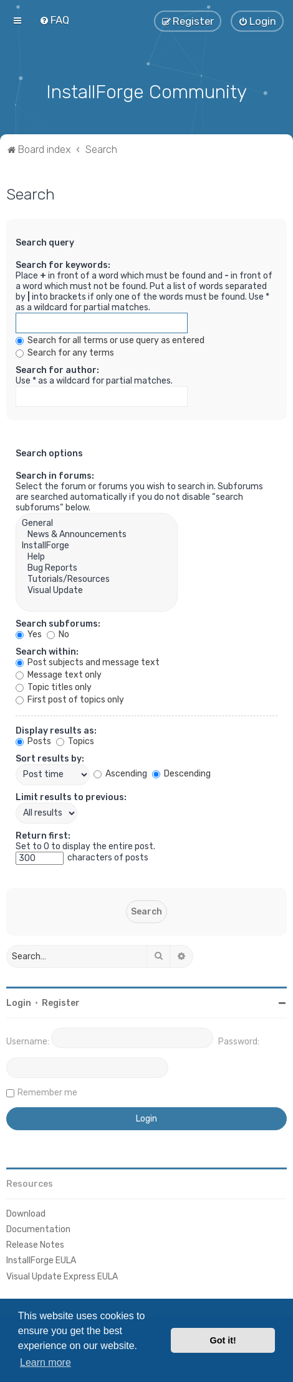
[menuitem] (54, 20)
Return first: (43, 834)
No (58, 633)
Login (18, 1002)
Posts (33, 740)
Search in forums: (55, 474)
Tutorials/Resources (97, 578)
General (97, 522)
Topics (75, 740)
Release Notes (35, 1243)
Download (26, 1212)
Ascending (120, 773)
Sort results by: (50, 757)
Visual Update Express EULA (62, 1275)
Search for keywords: (63, 264)
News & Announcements (97, 533)
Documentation (38, 1228)
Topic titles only (54, 686)
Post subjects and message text (88, 661)
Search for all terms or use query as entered (110, 339)
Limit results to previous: (71, 796)
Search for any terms (65, 351)
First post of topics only (70, 698)
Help (97, 555)
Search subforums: (58, 622)
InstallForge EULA (41, 1259)
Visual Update (97, 589)
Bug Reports (97, 567)
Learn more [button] (45, 1362)
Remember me (47, 1091)
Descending (181, 773)
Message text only (59, 673)
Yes (29, 633)
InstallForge (97, 544)
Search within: (47, 650)
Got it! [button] (223, 1340)
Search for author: (57, 369)
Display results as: (56, 729)
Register (61, 1002)
